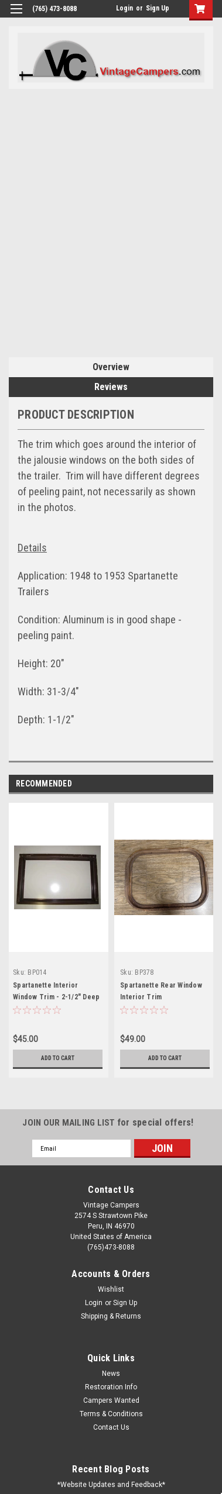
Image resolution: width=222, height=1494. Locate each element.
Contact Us (111, 1427)
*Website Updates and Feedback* (111, 1485)
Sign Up (157, 8)
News (111, 1373)
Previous (190, 784)
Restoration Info (111, 1387)
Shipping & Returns (111, 1316)
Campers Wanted (111, 1400)
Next (206, 784)
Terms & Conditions (111, 1414)
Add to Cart (57, 1058)
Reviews (111, 386)
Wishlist (111, 1289)
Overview (111, 366)
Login (124, 8)
